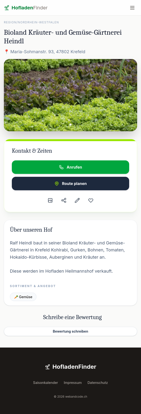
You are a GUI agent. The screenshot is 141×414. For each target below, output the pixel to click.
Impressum (73, 383)
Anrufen (70, 167)
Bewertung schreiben (70, 331)
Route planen (70, 183)
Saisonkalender (45, 383)
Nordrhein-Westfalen (38, 22)
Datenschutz (98, 383)
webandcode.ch (76, 396)
